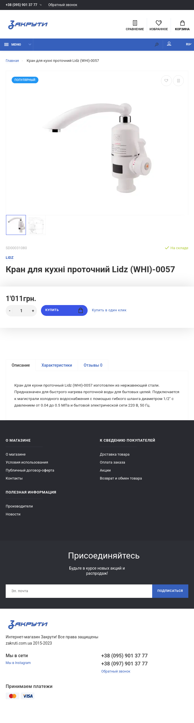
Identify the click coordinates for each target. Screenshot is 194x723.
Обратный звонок (66, 5)
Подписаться (169, 602)
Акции (105, 480)
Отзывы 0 (93, 367)
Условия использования (27, 472)
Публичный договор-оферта (30, 480)
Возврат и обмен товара (121, 488)
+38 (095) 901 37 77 (22, 5)
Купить (64, 312)
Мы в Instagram (19, 674)
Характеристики (57, 367)
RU (184, 46)
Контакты (14, 488)
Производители (19, 516)
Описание (21, 367)
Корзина (182, 26)
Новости (13, 524)
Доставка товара (114, 464)
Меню (12, 46)
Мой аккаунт (161, 46)
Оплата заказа (112, 472)
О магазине (16, 464)
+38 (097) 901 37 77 (124, 674)
